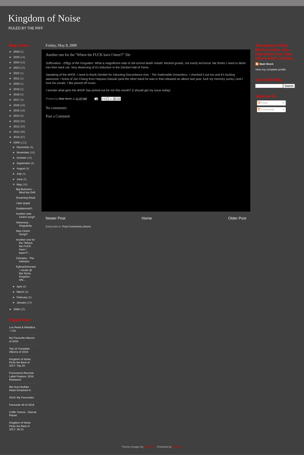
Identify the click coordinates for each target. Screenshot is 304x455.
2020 (16, 83)
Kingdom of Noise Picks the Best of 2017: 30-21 (20, 426)
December (23, 147)
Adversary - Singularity (24, 224)
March (21, 291)
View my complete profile (270, 69)
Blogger (177, 446)
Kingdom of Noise (44, 18)
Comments (266, 109)
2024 (16, 62)
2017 (16, 99)
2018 (16, 94)
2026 (16, 51)
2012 (16, 126)
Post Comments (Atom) (76, 226)
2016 (16, 105)
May (19, 184)
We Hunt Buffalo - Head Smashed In (20, 388)
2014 (16, 115)
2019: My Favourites (21, 397)
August (21, 168)
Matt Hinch (266, 64)
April (20, 286)
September (24, 163)
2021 (16, 78)
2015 (16, 110)
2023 (16, 67)
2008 (16, 309)
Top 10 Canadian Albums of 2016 (19, 350)
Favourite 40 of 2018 (21, 404)
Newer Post (55, 218)
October (22, 157)
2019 (16, 89)
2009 (16, 142)
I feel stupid (23, 203)
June (20, 179)
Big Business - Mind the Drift (25, 191)
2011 (16, 131)
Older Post (237, 218)
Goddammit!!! (24, 208)
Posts (263, 102)
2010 (16, 137)
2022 (16, 73)
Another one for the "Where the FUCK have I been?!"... (25, 246)
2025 (16, 57)
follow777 (150, 446)
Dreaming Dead (25, 197)
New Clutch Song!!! (23, 232)
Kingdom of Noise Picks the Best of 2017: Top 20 (20, 362)
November (23, 152)
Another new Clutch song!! (25, 215)
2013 (16, 121)
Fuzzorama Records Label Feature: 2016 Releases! (21, 376)
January (22, 302)
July (19, 173)
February (22, 297)
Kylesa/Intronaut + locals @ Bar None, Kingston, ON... (26, 273)
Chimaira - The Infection (25, 260)
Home (147, 218)
